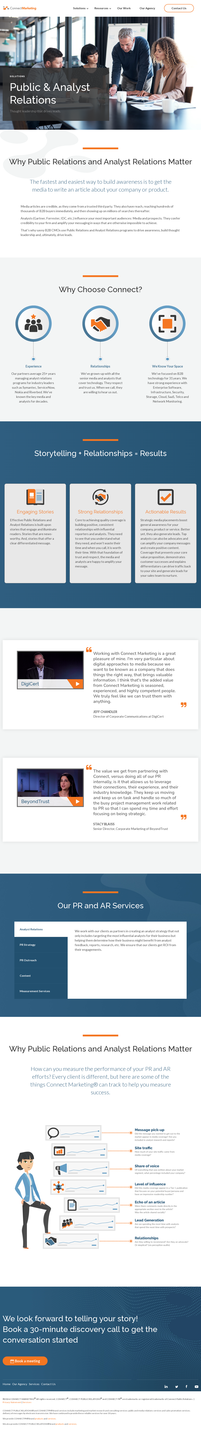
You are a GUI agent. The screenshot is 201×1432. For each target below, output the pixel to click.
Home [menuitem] (6, 1387)
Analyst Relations (31, 929)
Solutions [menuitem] (79, 7)
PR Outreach (28, 960)
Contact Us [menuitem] (179, 7)
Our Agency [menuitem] (147, 7)
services (52, 1422)
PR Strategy (28, 944)
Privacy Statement (12, 1406)
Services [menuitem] (45, 1387)
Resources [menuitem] (101, 7)
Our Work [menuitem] (124, 7)
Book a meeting (25, 1361)
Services (27, 1406)
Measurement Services (35, 991)
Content (25, 975)
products (39, 1422)
